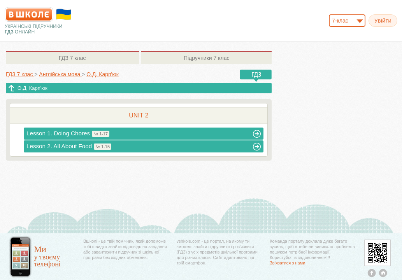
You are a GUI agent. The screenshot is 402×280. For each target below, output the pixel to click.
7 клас (72, 58)
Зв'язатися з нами (287, 263)
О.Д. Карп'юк (32, 88)
